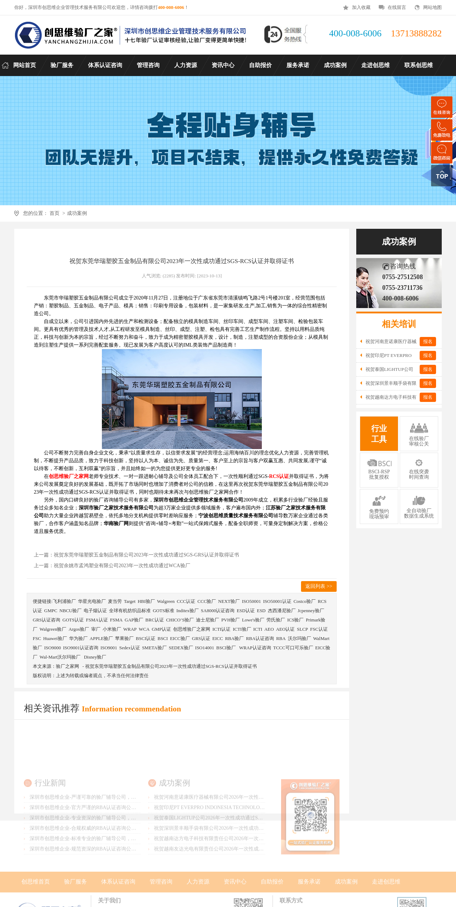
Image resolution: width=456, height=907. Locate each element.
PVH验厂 (230, 620)
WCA (144, 629)
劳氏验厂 (275, 620)
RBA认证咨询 (260, 638)
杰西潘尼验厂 (282, 610)
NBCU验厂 (70, 610)
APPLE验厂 (101, 638)
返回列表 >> (318, 586)
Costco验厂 (305, 601)
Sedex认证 (129, 647)
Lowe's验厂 (253, 620)
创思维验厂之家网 (191, 629)
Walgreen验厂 (53, 629)
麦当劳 (115, 601)
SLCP (302, 629)
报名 (427, 341)
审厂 (95, 629)
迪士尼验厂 (207, 620)
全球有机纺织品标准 (130, 610)
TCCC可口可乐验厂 (293, 647)
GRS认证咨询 (46, 620)
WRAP (130, 629)
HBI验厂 (146, 601)
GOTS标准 (163, 610)
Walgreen (166, 601)
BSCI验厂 (226, 647)
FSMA (116, 620)
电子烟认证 (95, 610)
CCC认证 (186, 601)
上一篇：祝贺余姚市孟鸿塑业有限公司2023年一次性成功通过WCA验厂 (112, 565)
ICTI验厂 (242, 629)
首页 (54, 213)
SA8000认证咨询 (218, 610)
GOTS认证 (73, 620)
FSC (37, 638)
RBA (281, 638)
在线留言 (397, 7)
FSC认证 (318, 629)
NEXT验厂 (229, 601)
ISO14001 (204, 647)
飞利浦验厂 (64, 601)
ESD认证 (246, 610)
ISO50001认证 (277, 601)
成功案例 (77, 213)
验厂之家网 (67, 666)
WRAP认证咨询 (255, 647)
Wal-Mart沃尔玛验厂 (61, 657)
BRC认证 (154, 620)
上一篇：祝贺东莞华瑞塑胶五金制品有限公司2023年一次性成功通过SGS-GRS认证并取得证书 (136, 555)
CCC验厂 (206, 601)
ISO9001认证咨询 (80, 647)
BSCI (162, 638)
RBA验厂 (234, 638)
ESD (261, 610)
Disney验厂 (95, 657)
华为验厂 (78, 638)
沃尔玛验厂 (299, 638)
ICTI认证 (221, 629)
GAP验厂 (134, 620)
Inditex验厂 (187, 610)
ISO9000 (52, 647)
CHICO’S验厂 (180, 620)
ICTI (257, 629)
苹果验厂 (124, 638)
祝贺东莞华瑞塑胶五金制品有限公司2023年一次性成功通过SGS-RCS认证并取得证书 (171, 666)
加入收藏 (361, 7)
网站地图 (432, 7)
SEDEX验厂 (181, 647)
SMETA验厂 (154, 647)
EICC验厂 (180, 638)
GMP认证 (161, 629)
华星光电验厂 (92, 601)
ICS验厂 (295, 620)
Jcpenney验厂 (311, 610)
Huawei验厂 (55, 638)
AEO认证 (285, 629)
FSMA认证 (97, 620)
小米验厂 (112, 629)
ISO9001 (108, 647)
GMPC (50, 610)
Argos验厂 (78, 629)
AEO (269, 629)
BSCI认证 (145, 638)
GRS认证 (201, 638)
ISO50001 (251, 601)
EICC (217, 638)
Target (130, 601)
